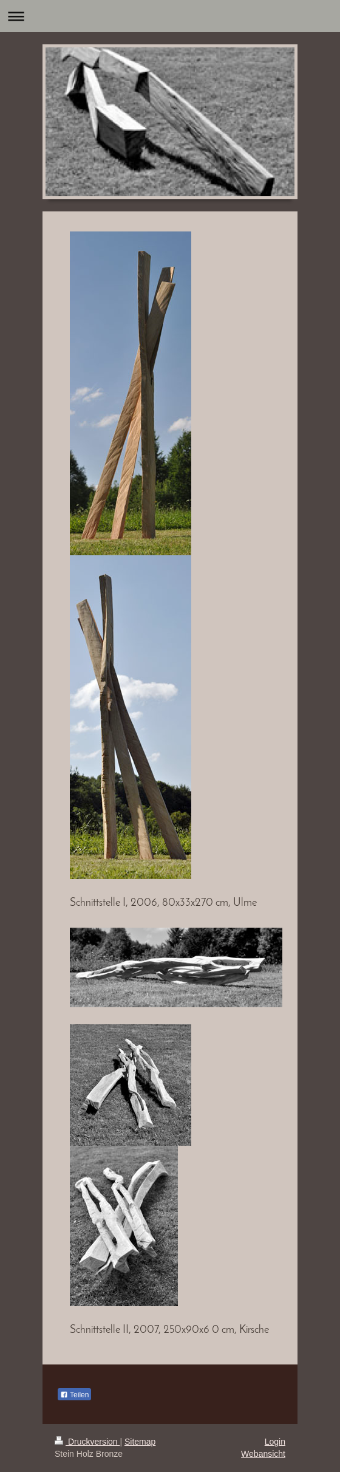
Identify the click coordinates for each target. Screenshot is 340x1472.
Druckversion (87, 1441)
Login (275, 1441)
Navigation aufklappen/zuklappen (170, 16)
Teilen (74, 1395)
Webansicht (263, 1454)
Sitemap (139, 1441)
